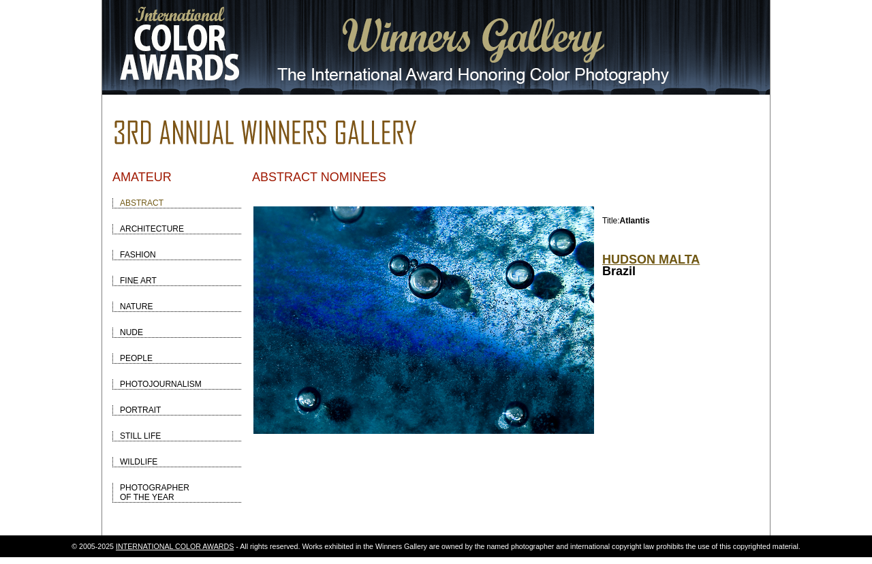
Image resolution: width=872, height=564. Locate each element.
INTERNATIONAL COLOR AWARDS (175, 546)
